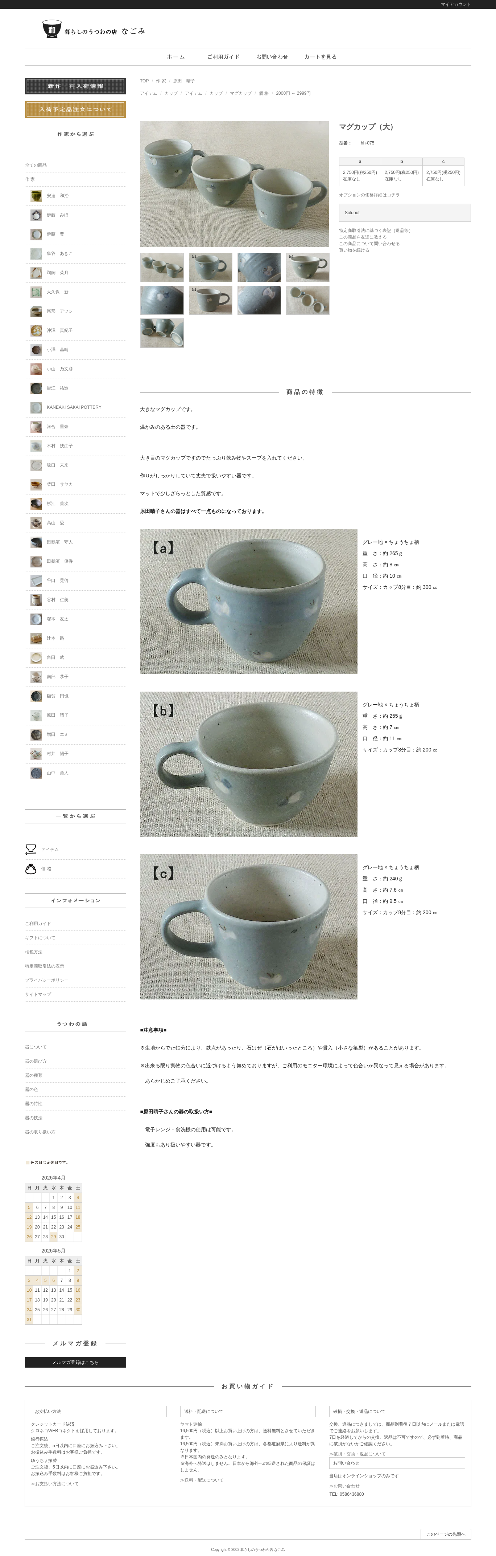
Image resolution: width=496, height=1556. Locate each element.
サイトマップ (38, 994)
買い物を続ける (354, 250)
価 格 (264, 93)
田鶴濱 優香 (51, 561)
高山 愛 (47, 523)
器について (36, 1047)
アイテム (148, 93)
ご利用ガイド (38, 923)
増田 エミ (49, 735)
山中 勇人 (49, 773)
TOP (144, 80)
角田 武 (47, 658)
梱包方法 (33, 951)
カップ (171, 93)
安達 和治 (49, 196)
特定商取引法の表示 (44, 966)
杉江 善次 (49, 504)
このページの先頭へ (446, 1534)
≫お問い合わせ (344, 1485)
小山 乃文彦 (51, 369)
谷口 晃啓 (49, 581)
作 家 (161, 80)
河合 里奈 (49, 427)
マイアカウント (456, 4)
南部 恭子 (49, 677)
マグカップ (241, 93)
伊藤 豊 (47, 234)
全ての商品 (36, 165)
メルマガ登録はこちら (75, 1362)
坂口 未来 (49, 465)
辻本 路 (47, 638)
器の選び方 (36, 1061)
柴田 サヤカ (51, 484)
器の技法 (33, 1117)
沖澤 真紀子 (51, 331)
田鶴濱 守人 (51, 542)
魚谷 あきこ (51, 254)
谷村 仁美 (49, 600)
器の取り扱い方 (40, 1132)
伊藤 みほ (49, 215)
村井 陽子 (49, 754)
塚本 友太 (49, 619)
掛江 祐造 (49, 388)
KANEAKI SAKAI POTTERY (66, 408)
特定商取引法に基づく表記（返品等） (376, 230)
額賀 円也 (49, 696)
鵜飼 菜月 (49, 273)
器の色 (31, 1089)
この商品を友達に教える (363, 237)
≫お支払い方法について (55, 1483)
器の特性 (33, 1103)
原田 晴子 (184, 80)
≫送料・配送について (202, 1480)
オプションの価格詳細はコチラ (369, 194)
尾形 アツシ (51, 311)
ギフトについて (40, 937)
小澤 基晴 (49, 350)
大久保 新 (49, 292)
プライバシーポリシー (47, 980)
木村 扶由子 (51, 446)
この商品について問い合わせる (369, 243)
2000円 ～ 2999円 (293, 93)
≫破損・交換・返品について (357, 1454)
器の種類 (33, 1075)
